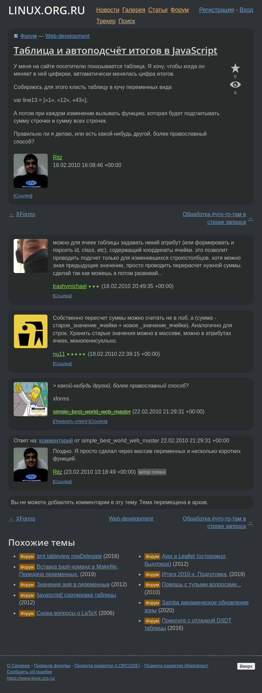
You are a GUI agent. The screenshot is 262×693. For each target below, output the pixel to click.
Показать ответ (70, 421)
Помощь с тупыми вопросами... (202, 584)
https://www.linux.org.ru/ (31, 678)
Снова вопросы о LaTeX (67, 613)
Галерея (133, 9)
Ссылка (23, 195)
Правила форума (52, 665)
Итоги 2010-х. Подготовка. (195, 574)
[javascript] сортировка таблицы (76, 595)
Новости (107, 9)
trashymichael (70, 286)
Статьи (158, 9)
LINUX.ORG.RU (46, 10)
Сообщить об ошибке (29, 671)
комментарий (56, 440)
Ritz (57, 157)
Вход (246, 9)
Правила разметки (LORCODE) (107, 665)
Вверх (246, 666)
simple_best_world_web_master (92, 412)
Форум (180, 9)
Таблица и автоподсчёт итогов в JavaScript (115, 50)
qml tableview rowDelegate (69, 556)
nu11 (59, 354)
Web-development (67, 36)
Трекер (106, 21)
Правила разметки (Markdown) (176, 665)
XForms (25, 214)
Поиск (126, 21)
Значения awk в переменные (73, 584)
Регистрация (216, 9)
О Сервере (18, 665)
